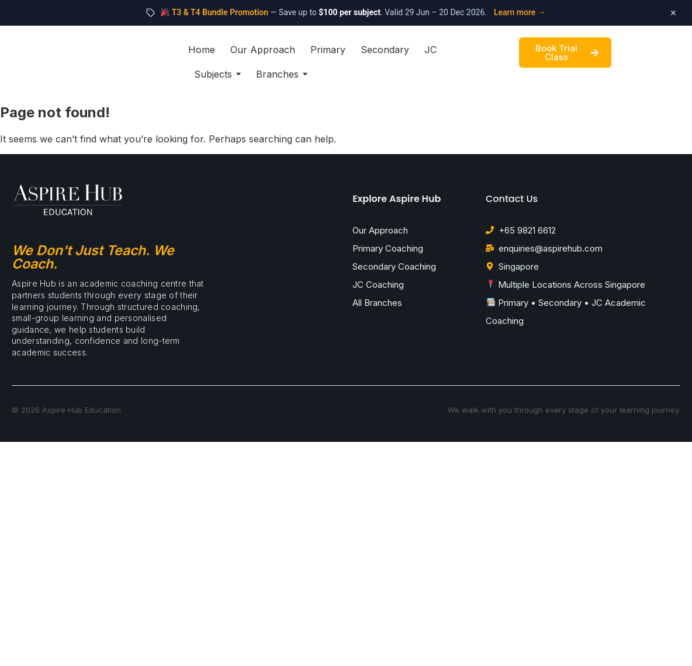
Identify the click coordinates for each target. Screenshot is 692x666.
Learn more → (520, 12)
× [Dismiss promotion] (673, 12)
